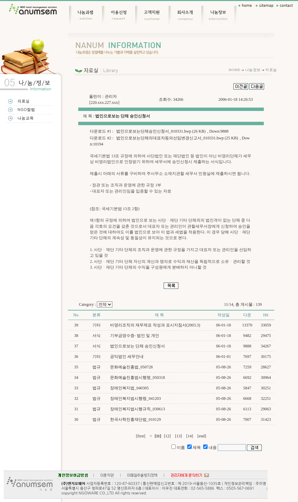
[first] (140, 436)
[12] (167, 436)
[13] (178, 436)
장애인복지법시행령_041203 (135, 398)
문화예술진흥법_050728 (131, 367)
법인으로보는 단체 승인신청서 (137, 346)
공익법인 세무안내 (127, 356)
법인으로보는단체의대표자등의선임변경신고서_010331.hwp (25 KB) (177, 138)
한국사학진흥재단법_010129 (135, 419)
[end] (201, 436)
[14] (189, 436)
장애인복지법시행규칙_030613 (137, 409)
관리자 (111, 96)
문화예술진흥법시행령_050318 (137, 377)
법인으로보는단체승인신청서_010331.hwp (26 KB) (161, 131)
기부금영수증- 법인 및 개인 (134, 335)
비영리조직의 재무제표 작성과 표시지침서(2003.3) (155, 325)
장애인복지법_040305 (129, 388)
